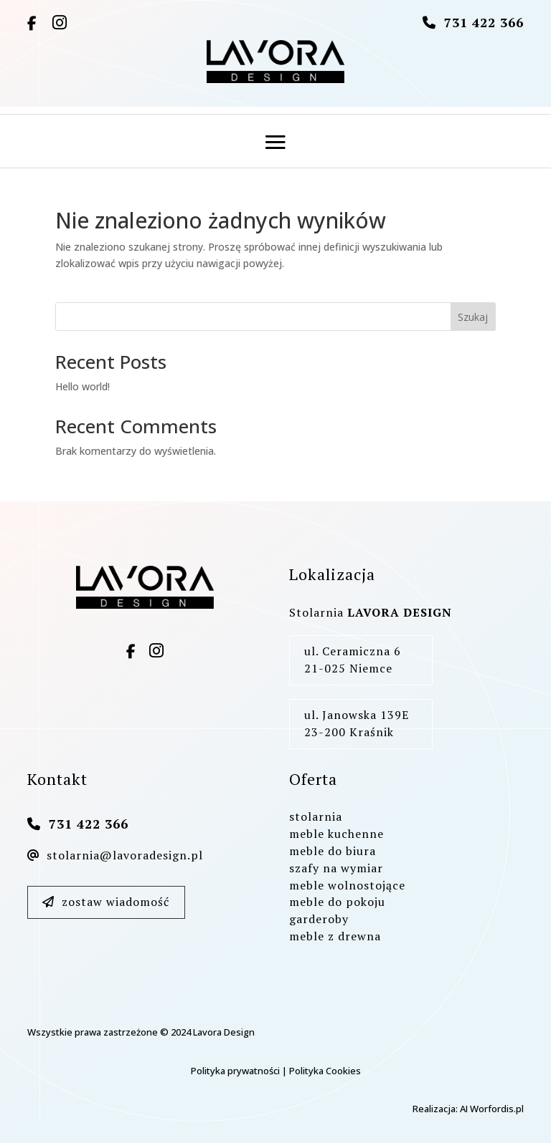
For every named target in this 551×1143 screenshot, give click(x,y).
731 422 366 (484, 22)
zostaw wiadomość (105, 902)
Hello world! (82, 386)
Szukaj (473, 317)
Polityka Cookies (325, 1070)
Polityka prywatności (235, 1070)
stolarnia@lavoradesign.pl (115, 855)
